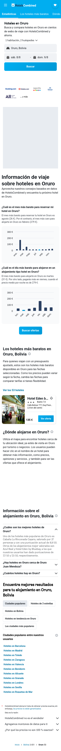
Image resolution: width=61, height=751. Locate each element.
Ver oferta (46, 418)
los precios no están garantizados (27, 708)
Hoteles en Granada (14, 678)
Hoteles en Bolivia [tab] (14, 611)
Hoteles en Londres (13, 682)
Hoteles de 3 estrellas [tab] (42, 603)
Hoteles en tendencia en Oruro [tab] (20, 618)
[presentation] (29, 353)
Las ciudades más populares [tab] (19, 626)
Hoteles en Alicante (14, 673)
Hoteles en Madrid (13, 650)
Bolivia (26, 745)
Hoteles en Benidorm (14, 669)
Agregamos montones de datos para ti (32, 724)
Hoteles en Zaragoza (14, 659)
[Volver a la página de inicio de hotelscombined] (23, 5)
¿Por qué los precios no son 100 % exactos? (32, 730)
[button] (5, 5)
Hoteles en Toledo (13, 655)
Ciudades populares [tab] (15, 603)
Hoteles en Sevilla (13, 687)
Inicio (17, 745)
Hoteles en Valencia (14, 664)
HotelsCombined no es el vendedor (32, 718)
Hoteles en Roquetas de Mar (18, 692)
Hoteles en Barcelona (14, 646)
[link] (30, 330)
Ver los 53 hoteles (13, 390)
